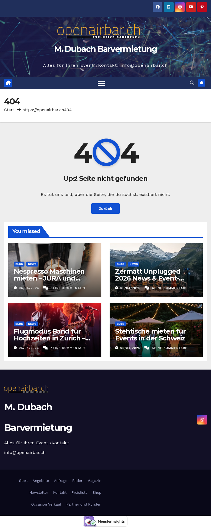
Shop (97, 492)
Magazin (94, 481)
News (32, 263)
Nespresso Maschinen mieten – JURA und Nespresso (49, 278)
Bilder (77, 481)
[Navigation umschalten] (101, 83)
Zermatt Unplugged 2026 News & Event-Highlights (148, 278)
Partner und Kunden (83, 504)
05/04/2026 (29, 348)
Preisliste (80, 492)
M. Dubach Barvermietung (105, 49)
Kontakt (59, 492)
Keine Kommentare (68, 288)
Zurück (105, 208)
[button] (192, 83)
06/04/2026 (29, 288)
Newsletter (38, 492)
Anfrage (60, 481)
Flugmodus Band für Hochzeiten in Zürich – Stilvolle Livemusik (49, 338)
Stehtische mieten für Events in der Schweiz (150, 334)
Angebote (41, 481)
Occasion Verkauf (46, 504)
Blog (19, 263)
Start (9, 109)
